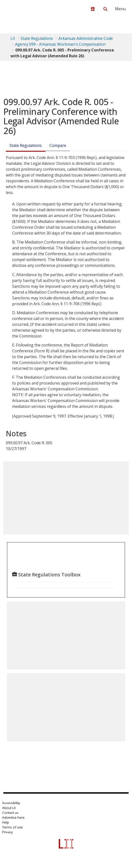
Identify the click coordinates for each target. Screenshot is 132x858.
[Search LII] (105, 9)
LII (12, 38)
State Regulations (37, 38)
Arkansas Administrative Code (85, 38)
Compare (58, 145)
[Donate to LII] (93, 9)
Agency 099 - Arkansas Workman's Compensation (60, 44)
